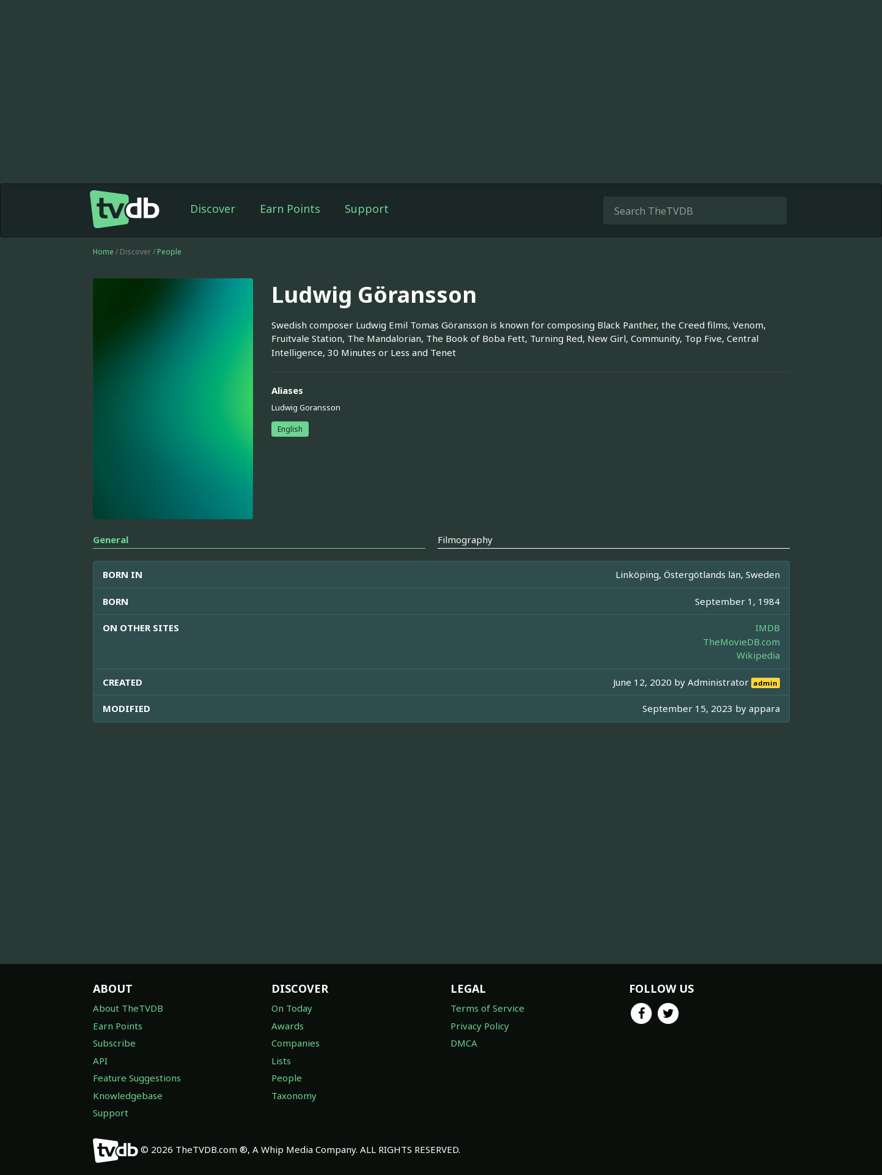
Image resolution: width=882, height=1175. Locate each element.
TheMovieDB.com (741, 642)
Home (103, 251)
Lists (281, 1061)
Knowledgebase (128, 1095)
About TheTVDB (128, 1008)
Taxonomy (294, 1095)
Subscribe (114, 1043)
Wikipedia (758, 655)
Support (367, 208)
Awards (287, 1026)
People (169, 251)
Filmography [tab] (465, 539)
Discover (212, 208)
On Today (291, 1008)
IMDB (767, 627)
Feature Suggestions (137, 1078)
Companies (295, 1043)
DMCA (463, 1043)
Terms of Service (487, 1008)
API (100, 1061)
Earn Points (290, 208)
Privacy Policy (479, 1026)
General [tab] (110, 539)
